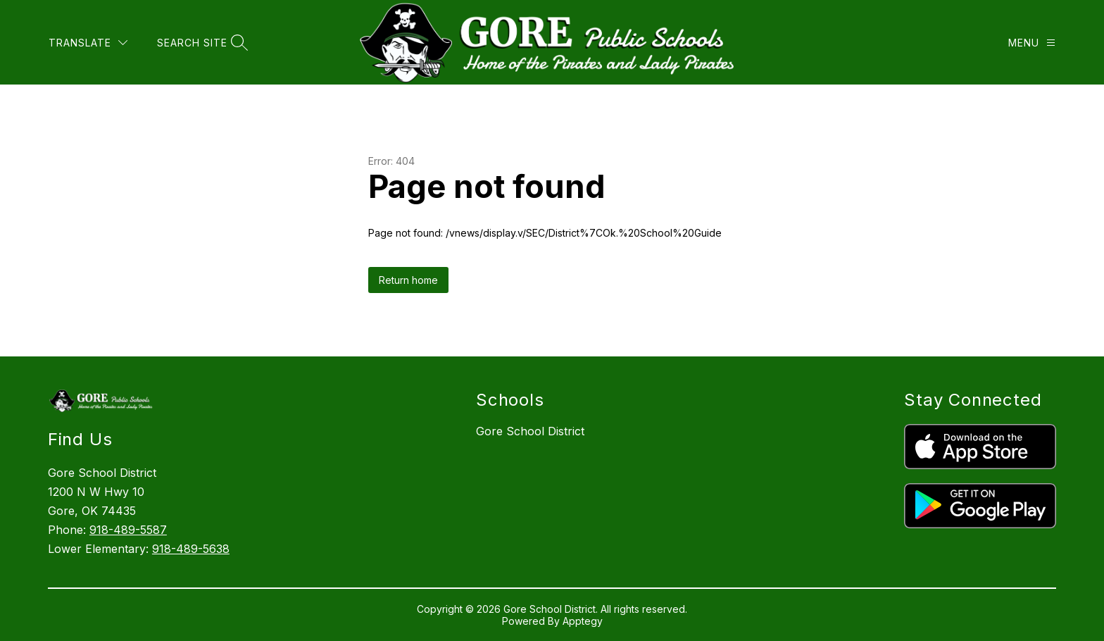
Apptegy (583, 621)
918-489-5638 (191, 549)
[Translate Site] (88, 42)
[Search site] (200, 42)
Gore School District (530, 431)
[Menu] (1032, 42)
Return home (408, 280)
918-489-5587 (128, 530)
